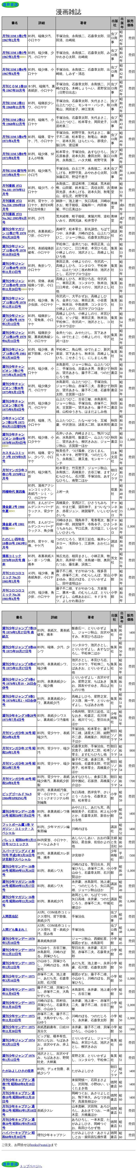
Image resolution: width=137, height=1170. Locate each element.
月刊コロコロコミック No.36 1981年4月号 (13, 594)
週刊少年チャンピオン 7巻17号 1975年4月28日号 (14, 371)
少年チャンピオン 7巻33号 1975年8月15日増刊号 (14, 422)
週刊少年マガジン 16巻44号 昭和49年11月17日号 (18, 886)
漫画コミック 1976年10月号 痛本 (13, 560)
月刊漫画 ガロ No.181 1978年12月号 (13, 190)
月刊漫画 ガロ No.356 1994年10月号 (13, 205)
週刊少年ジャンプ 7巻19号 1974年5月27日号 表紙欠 (19, 632)
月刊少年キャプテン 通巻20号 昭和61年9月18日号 (19, 1124)
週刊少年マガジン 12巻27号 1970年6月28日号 (14, 233)
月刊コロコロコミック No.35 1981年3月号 (13, 577)
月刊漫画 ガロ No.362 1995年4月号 (14, 218)
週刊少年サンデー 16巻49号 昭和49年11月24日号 (18, 870)
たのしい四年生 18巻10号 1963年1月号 (14, 543)
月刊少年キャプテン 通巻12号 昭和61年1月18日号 (19, 1110)
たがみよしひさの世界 (18, 1071)
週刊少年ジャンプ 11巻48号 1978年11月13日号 (14, 268)
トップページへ (31, 1166)
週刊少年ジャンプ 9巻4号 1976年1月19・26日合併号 (19, 683)
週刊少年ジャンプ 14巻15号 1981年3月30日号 (14, 353)
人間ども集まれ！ (15, 929)
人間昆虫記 (10, 916)
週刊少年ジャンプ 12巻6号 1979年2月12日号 (13, 320)
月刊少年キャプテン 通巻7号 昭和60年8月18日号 (18, 1084)
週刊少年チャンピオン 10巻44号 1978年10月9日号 (14, 438)
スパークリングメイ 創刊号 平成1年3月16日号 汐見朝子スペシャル (18, 855)
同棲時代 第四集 (13, 491)
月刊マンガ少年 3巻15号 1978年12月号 (14, 474)
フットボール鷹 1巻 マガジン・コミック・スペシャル (18, 829)
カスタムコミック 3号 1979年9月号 (14, 457)
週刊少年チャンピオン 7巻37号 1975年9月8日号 (13, 405)
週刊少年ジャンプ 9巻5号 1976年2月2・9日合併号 (19, 700)
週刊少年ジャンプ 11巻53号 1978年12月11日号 (14, 302)
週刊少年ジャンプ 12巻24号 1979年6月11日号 (14, 337)
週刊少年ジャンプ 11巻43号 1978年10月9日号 (14, 250)
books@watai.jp (40, 1145)
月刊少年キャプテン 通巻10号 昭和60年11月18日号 (18, 1097)
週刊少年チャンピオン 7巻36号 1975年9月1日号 (13, 388)
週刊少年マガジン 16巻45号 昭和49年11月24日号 (18, 901)
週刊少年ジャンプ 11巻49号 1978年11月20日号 (14, 285)
